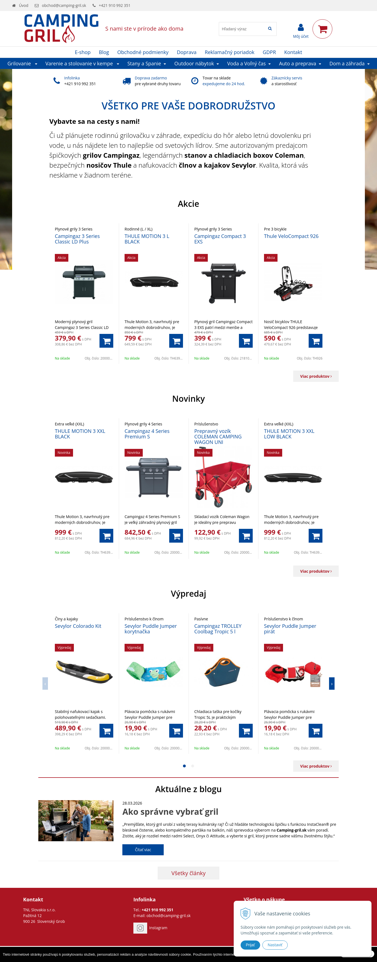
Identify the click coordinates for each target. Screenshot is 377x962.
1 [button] (184, 766)
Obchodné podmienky (143, 52)
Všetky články (188, 873)
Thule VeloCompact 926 (291, 236)
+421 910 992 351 (115, 5)
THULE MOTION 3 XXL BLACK (80, 434)
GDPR (269, 52)
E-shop (83, 52)
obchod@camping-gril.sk (64, 5)
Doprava (186, 52)
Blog (104, 52)
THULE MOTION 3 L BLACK (147, 239)
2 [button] (192, 766)
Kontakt (293, 52)
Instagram (158, 927)
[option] (84, 293)
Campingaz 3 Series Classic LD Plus (77, 239)
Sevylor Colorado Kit (78, 626)
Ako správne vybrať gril (170, 811)
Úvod (23, 5)
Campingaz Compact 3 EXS (220, 239)
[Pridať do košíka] (106, 341)
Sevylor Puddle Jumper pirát (290, 629)
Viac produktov (316, 376)
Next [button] (332, 683)
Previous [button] (45, 683)
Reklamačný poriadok (229, 52)
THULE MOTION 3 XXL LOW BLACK (289, 434)
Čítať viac (143, 849)
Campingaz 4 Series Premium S (147, 434)
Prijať (250, 945)
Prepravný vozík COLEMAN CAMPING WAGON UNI (218, 436)
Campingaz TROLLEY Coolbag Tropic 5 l (217, 629)
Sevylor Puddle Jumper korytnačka (151, 629)
